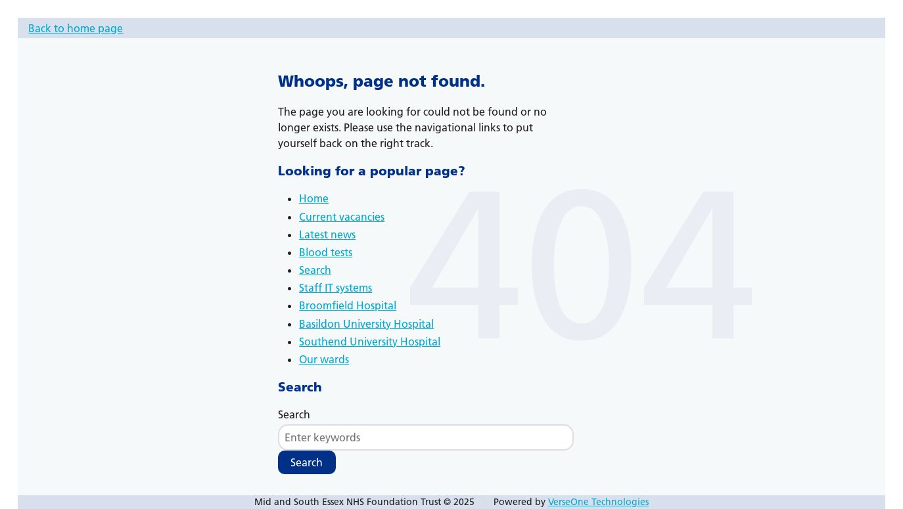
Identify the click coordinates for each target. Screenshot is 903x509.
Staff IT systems (335, 287)
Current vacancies (341, 216)
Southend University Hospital (369, 341)
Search (315, 270)
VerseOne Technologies (598, 502)
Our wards (324, 359)
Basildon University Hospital (366, 323)
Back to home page (75, 28)
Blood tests (325, 252)
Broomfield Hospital (347, 305)
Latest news (327, 234)
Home (314, 198)
